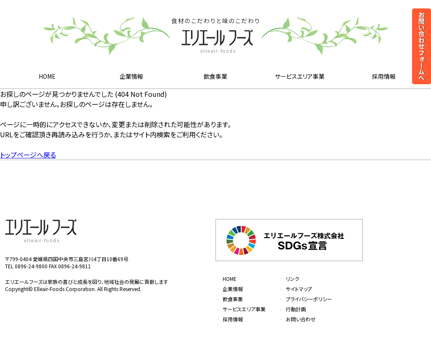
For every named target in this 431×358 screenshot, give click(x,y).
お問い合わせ (297, 319)
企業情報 (131, 76)
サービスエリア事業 (300, 76)
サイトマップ (295, 288)
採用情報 (384, 76)
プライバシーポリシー (305, 298)
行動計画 (292, 309)
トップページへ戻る (28, 155)
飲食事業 (215, 76)
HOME (47, 76)
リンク (289, 278)
